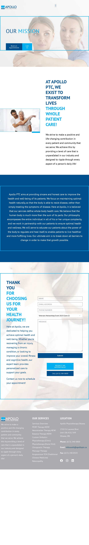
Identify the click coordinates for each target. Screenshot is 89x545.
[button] (56, 5)
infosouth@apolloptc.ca (76, 447)
